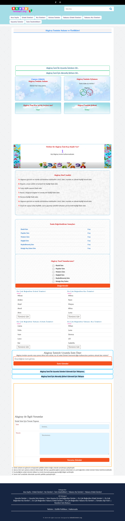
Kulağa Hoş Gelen (62, 281)
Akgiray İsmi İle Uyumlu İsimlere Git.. (62, 68)
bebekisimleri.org (76, 517)
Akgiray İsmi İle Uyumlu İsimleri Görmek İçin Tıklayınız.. (62, 371)
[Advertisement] (63, 48)
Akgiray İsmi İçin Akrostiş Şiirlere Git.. (62, 73)
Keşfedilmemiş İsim (63, 278)
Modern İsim (60, 272)
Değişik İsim (60, 275)
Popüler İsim (60, 269)
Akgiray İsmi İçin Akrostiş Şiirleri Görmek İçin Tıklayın (62, 376)
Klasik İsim (59, 265)
